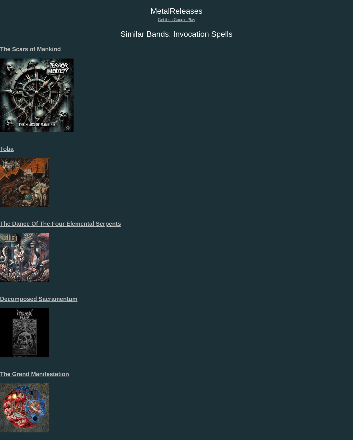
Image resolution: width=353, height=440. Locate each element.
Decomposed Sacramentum (38, 299)
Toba (7, 148)
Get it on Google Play (176, 20)
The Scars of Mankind (30, 49)
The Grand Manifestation (34, 374)
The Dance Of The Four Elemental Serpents (60, 223)
